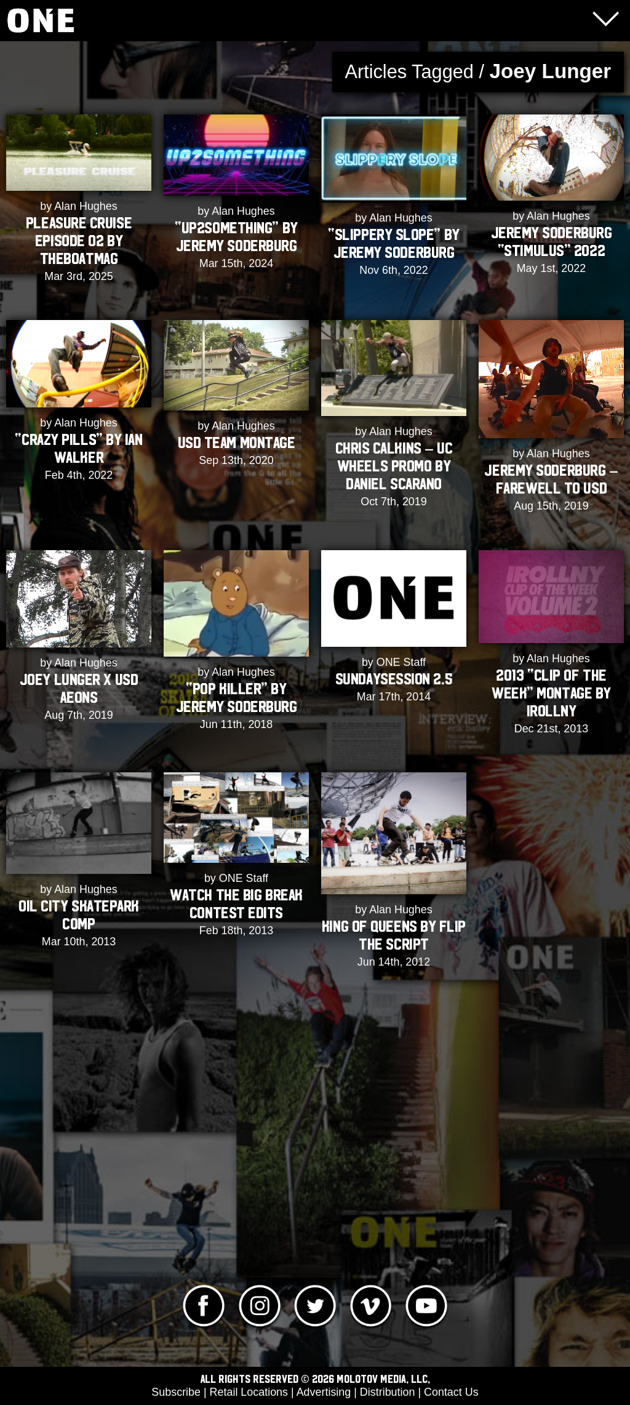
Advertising (324, 1392)
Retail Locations (249, 1392)
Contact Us (451, 1392)
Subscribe (176, 1392)
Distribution (387, 1392)
